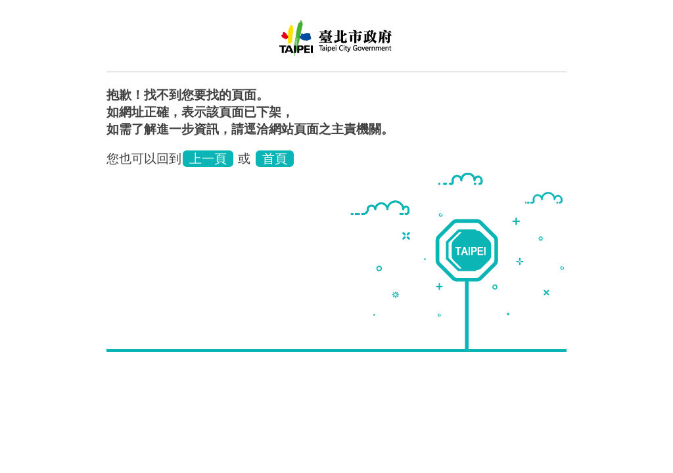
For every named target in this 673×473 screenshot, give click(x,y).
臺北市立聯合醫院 (336, 43)
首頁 (274, 159)
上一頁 (208, 159)
